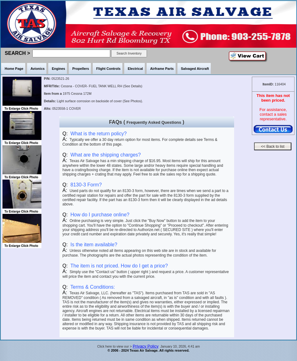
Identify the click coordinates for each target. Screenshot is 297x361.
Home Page (14, 68)
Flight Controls (108, 68)
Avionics (38, 68)
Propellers (80, 68)
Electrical (135, 68)
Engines (58, 68)
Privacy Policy (145, 346)
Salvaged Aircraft (195, 68)
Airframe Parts (162, 68)
